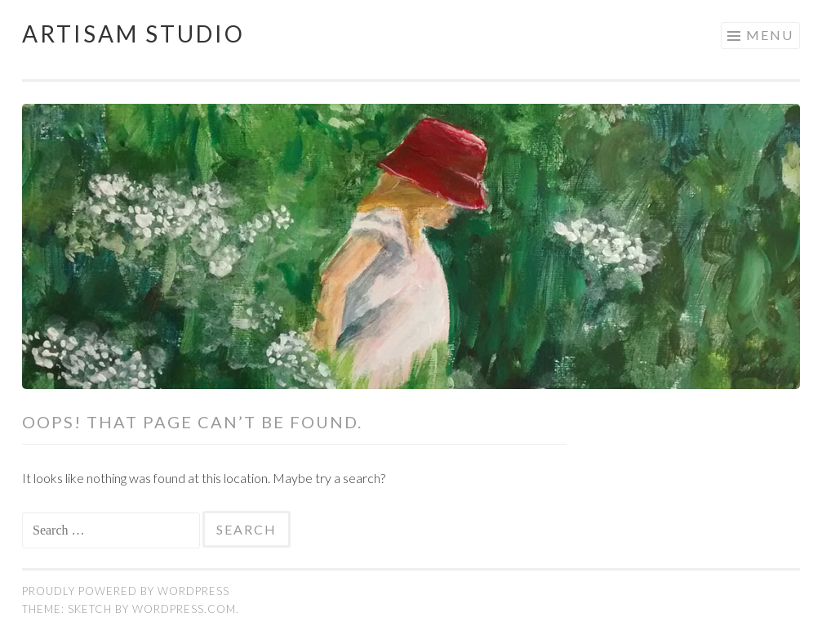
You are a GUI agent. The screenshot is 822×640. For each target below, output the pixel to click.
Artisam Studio (133, 33)
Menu (769, 35)
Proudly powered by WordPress (125, 590)
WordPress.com (184, 608)
